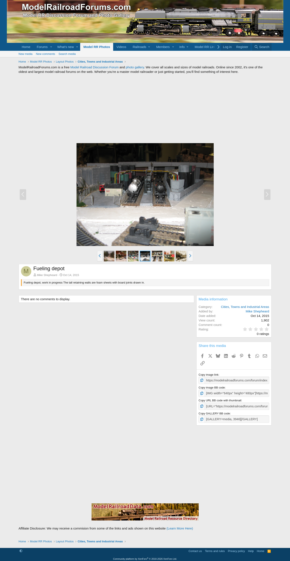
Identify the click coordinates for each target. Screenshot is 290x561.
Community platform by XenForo (145, 557)
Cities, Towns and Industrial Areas (245, 307)
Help (251, 549)
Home (26, 47)
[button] (51, 47)
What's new (65, 47)
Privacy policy (236, 549)
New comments (45, 54)
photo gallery (135, 67)
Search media (67, 54)
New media (26, 54)
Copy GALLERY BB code (214, 412)
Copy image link (209, 374)
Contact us (195, 549)
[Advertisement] (145, 108)
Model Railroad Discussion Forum (94, 67)
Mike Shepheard (47, 275)
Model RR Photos (96, 47)
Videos (121, 47)
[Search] (262, 47)
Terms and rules (215, 549)
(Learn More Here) (180, 526)
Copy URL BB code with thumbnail (220, 399)
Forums (42, 47)
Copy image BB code (212, 387)
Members (163, 47)
